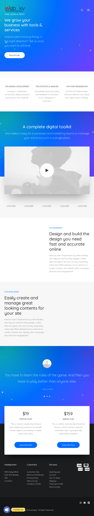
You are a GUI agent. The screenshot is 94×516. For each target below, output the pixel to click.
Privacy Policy (32, 478)
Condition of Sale (34, 484)
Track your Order (56, 484)
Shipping (52, 481)
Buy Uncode (14, 55)
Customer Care (33, 472)
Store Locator (54, 487)
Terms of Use (32, 481)
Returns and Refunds (35, 475)
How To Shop (54, 478)
